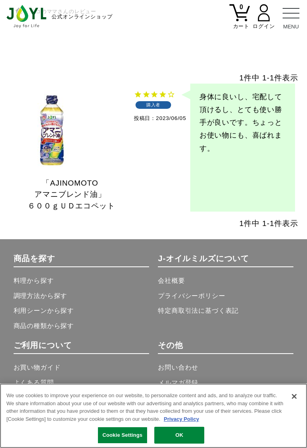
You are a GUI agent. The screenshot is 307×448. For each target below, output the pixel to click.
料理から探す (34, 280)
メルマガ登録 (178, 382)
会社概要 (171, 280)
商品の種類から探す (44, 325)
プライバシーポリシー (191, 295)
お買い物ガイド (37, 367)
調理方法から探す (41, 295)
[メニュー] (291, 16)
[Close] (294, 397)
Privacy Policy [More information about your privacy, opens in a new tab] (181, 419)
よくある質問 (34, 382)
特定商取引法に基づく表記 (198, 310)
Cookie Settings (122, 435)
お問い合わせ (178, 367)
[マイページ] (264, 21)
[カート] (240, 21)
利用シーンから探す (44, 310)
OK (179, 435)
